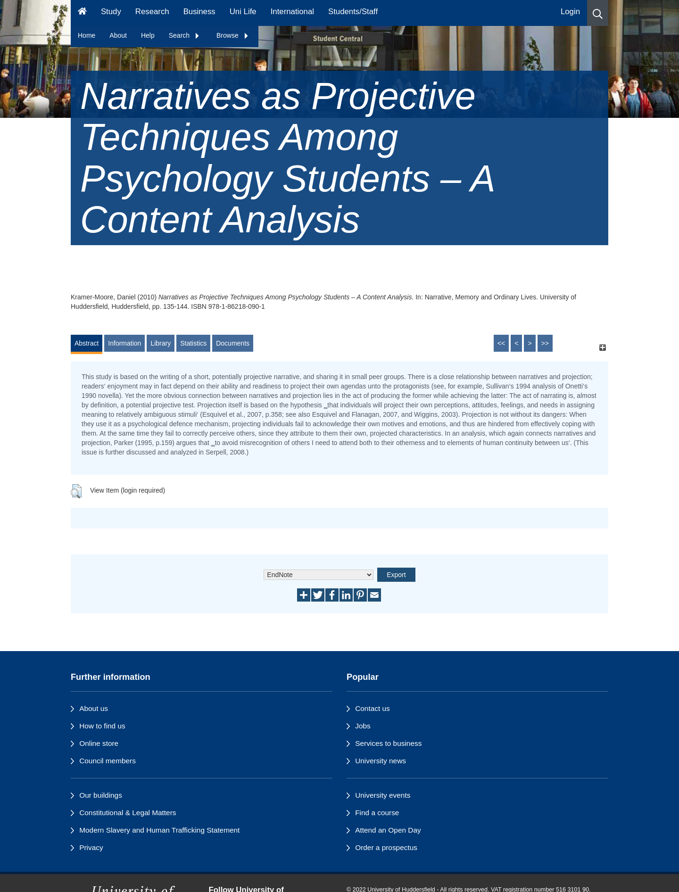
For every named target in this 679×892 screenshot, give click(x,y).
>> (545, 343)
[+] (602, 347)
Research (152, 11)
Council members (107, 761)
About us (93, 708)
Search (184, 35)
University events (382, 795)
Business (199, 11)
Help (148, 35)
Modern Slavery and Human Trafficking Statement (159, 830)
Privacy (91, 847)
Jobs (363, 726)
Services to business (388, 743)
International (292, 11)
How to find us (102, 726)
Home (86, 35)
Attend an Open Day (388, 830)
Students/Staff (353, 11)
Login (570, 11)
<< (501, 343)
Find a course (377, 813)
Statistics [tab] (193, 343)
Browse (232, 35)
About (118, 35)
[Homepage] (82, 13)
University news (380, 761)
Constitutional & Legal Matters (127, 813)
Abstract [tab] (87, 343)
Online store (98, 743)
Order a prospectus (386, 847)
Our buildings (100, 795)
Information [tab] (124, 343)
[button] (597, 13)
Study (111, 11)
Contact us (372, 708)
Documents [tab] (232, 343)
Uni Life (243, 11)
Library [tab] (160, 343)
